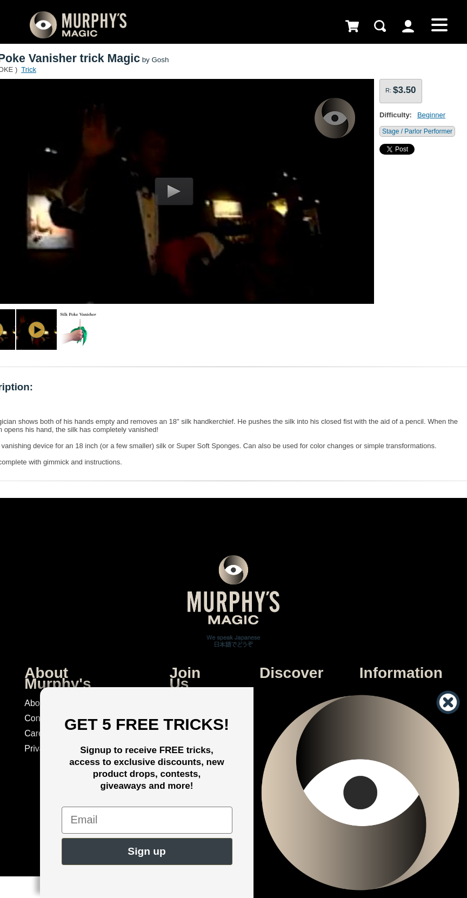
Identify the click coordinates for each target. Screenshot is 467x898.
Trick (28, 69)
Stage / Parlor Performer (417, 131)
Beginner (431, 115)
